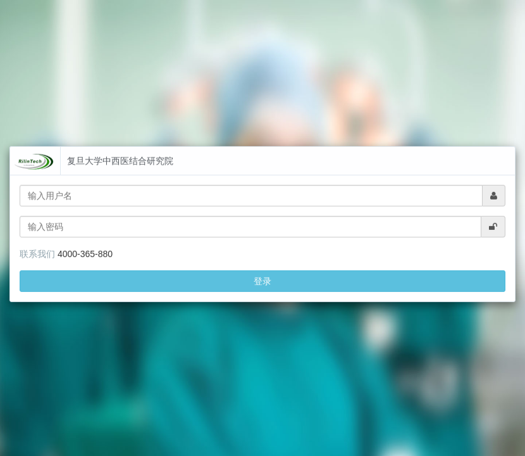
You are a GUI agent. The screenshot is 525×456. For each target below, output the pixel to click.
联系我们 (37, 245)
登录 (262, 272)
